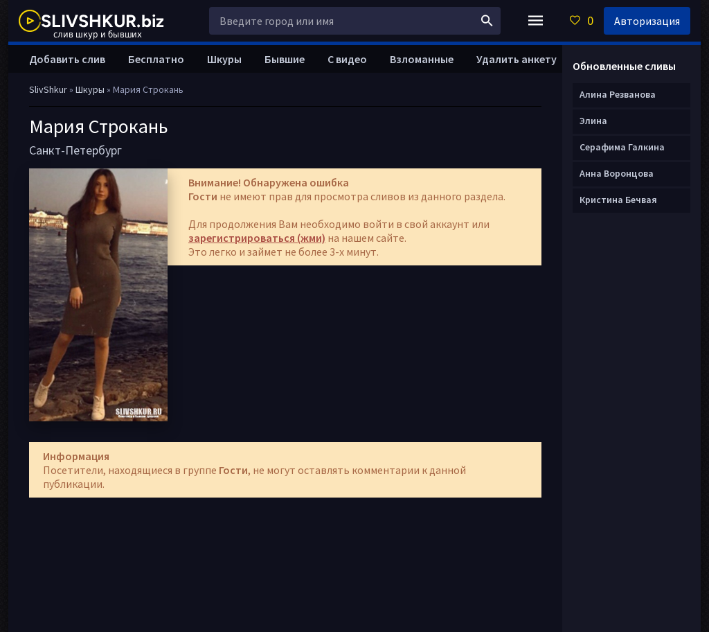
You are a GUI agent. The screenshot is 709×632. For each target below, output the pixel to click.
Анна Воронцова (617, 173)
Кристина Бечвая (618, 199)
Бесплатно (156, 59)
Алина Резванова (618, 94)
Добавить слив (67, 59)
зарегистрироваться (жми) (256, 238)
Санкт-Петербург (75, 150)
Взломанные (422, 59)
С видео (347, 59)
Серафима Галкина (622, 147)
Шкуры (224, 59)
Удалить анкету (516, 59)
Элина (593, 120)
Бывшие (284, 59)
